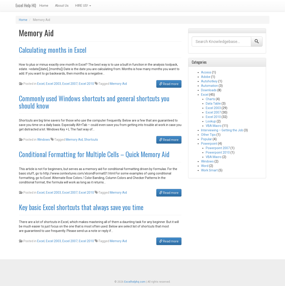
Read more (169, 84)
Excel (41, 83)
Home (43, 6)
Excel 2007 (69, 83)
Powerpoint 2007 (218, 148)
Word (204, 166)
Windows (43, 139)
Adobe (205, 77)
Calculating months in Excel (52, 50)
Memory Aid (118, 83)
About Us (62, 6)
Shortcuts (91, 139)
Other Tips (208, 134)
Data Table (213, 103)
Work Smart (209, 170)
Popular (206, 139)
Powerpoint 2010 (218, 152)
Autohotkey (209, 81)
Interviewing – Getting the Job (222, 130)
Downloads (209, 90)
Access (206, 72)
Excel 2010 (86, 83)
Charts (210, 99)
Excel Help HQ (26, 5)
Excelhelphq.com (134, 281)
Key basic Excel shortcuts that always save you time (81, 207)
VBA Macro (214, 126)
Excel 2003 (53, 83)
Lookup (211, 121)
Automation (209, 85)
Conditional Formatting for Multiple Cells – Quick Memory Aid (94, 154)
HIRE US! (83, 6)
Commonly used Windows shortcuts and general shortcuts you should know (94, 102)
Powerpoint (209, 143)
